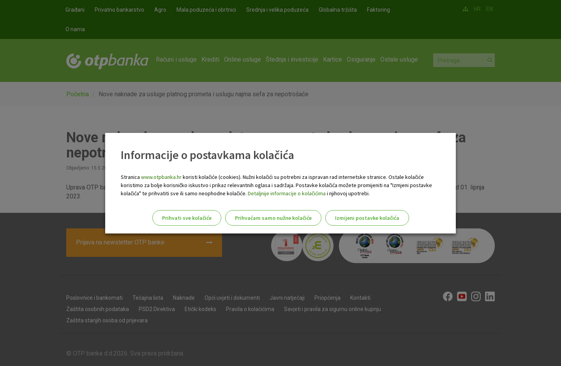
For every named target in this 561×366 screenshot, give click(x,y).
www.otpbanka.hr (161, 176)
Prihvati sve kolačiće (187, 217)
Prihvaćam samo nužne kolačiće (273, 217)
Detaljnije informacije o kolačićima (287, 193)
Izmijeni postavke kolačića (367, 217)
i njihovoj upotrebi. (348, 193)
